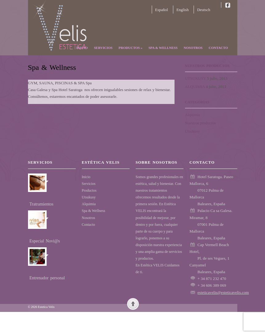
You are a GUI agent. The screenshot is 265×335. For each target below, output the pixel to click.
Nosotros (193, 48)
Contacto (218, 48)
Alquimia (192, 114)
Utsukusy (192, 131)
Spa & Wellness (162, 48)
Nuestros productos (200, 123)
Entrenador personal (47, 278)
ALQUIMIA (195, 86)
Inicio (82, 48)
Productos (130, 48)
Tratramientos (42, 204)
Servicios (103, 48)
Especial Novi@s (45, 241)
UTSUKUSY (195, 78)
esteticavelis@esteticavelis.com (223, 292)
